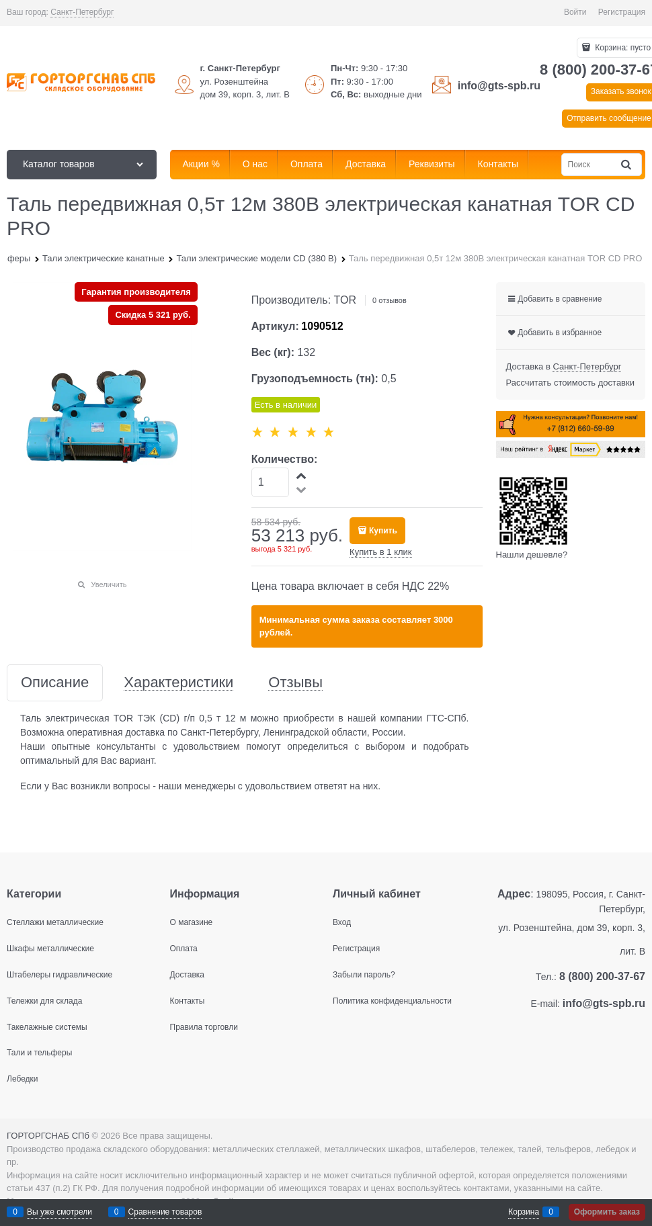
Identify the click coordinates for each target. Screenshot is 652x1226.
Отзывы (295, 683)
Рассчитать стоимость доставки (570, 383)
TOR (345, 300)
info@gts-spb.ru (499, 85)
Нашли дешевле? (532, 555)
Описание (55, 683)
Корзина (523, 1212)
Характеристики (178, 683)
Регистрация (621, 12)
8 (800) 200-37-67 (602, 976)
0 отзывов (389, 300)
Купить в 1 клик (380, 552)
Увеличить (108, 584)
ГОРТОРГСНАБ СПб (48, 1136)
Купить (383, 530)
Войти (575, 12)
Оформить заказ (607, 1212)
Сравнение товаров (165, 1212)
